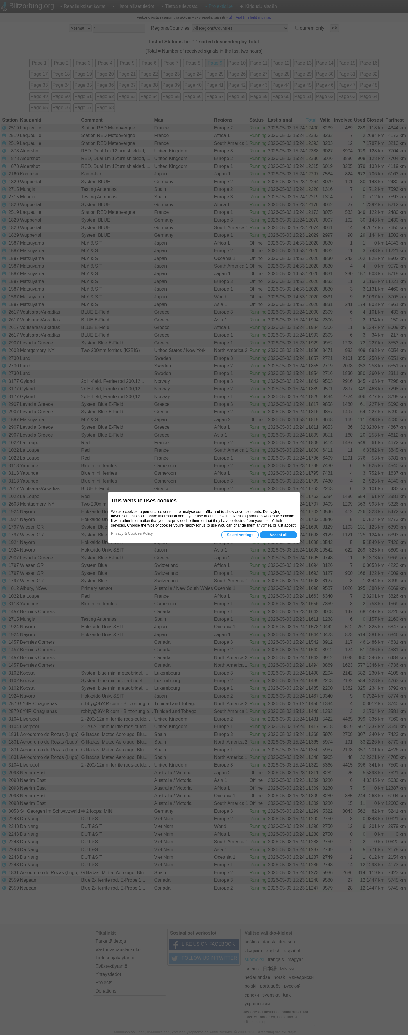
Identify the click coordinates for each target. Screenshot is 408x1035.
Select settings (240, 535)
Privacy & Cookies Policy (132, 533)
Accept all (278, 535)
